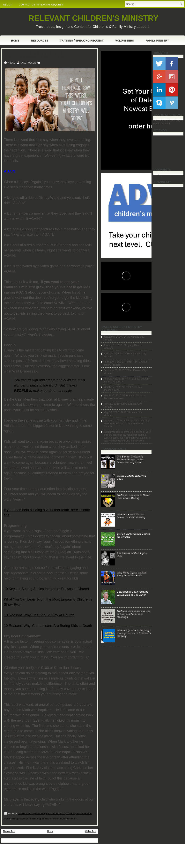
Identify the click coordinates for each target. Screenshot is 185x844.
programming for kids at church (51, 818)
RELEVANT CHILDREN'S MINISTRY (93, 18)
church (38, 813)
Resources (39, 40)
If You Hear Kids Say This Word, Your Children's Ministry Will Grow (40, 55)
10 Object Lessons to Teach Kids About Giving (133, 496)
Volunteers (124, 40)
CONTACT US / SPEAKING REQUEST (41, 4)
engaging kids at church (53, 813)
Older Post (90, 831)
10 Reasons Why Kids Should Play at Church (39, 615)
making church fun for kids (23, 818)
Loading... (158, 175)
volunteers (72, 818)
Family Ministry (157, 40)
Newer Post (9, 831)
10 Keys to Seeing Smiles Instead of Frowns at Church (46, 589)
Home (15, 40)
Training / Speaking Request (82, 40)
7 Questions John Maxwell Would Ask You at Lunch (133, 593)
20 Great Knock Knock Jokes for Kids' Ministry (131, 515)
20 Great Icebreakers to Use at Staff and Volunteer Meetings (133, 613)
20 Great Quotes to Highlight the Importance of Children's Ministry (134, 633)
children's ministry (26, 813)
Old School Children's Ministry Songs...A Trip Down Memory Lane (130, 459)
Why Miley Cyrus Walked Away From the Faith (132, 574)
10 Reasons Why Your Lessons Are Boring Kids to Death (48, 626)
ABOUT (7, 4)
